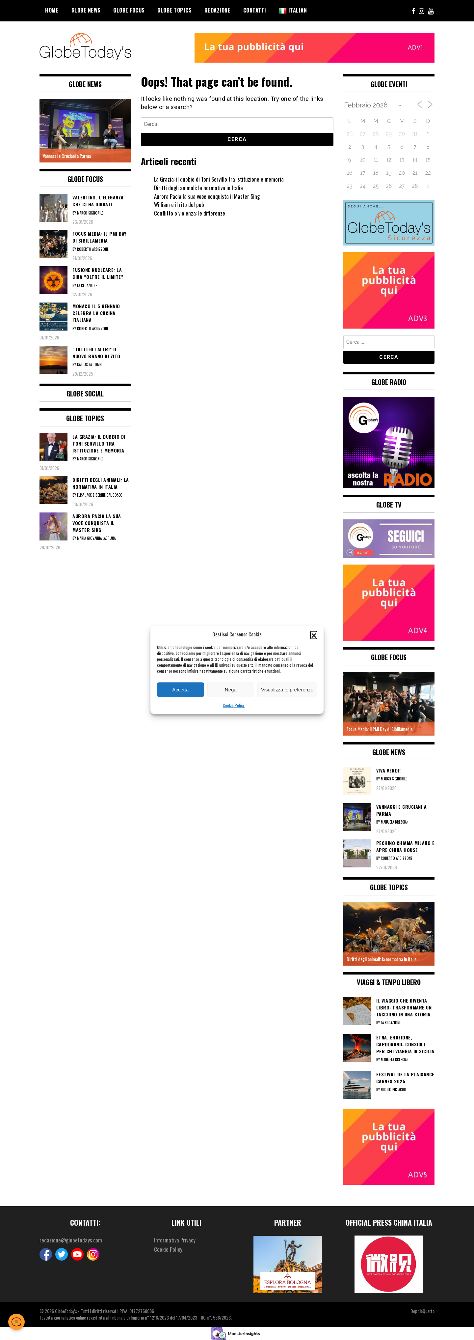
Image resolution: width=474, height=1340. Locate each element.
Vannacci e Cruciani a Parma (67, 155)
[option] (85, 130)
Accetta (180, 689)
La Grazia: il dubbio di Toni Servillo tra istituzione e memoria (220, 179)
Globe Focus (129, 10)
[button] (313, 634)
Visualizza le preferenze (287, 689)
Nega (231, 689)
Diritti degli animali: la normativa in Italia (199, 187)
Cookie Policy (234, 705)
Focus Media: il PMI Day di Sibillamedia (379, 728)
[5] (389, 1146)
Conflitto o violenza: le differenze (190, 213)
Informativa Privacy (176, 1240)
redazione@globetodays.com (72, 1240)
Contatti (254, 10)
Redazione (217, 10)
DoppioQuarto (422, 1310)
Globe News (86, 10)
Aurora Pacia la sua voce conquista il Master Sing (208, 196)
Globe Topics (174, 10)
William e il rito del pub (179, 204)
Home (52, 10)
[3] (389, 289)
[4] (389, 601)
